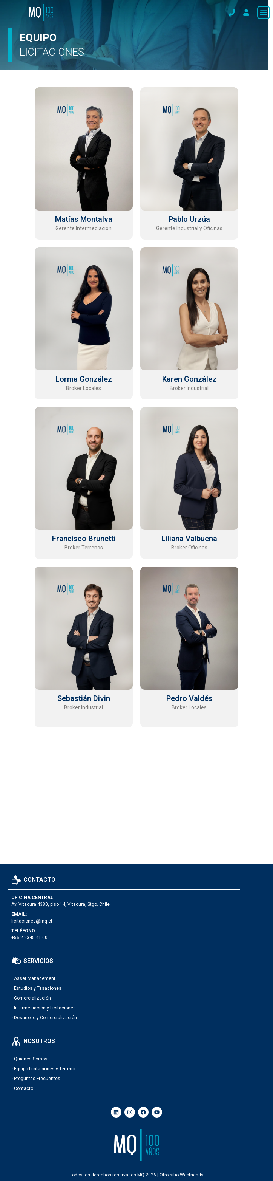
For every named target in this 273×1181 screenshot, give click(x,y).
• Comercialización (31, 998)
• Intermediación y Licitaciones (43, 1008)
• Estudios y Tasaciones (36, 988)
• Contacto (22, 1088)
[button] (263, 12)
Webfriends (192, 1175)
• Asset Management (33, 978)
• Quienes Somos (29, 1059)
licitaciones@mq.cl (31, 921)
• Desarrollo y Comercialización (44, 1017)
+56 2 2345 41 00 (29, 937)
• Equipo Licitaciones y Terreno (43, 1068)
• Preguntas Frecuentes (35, 1078)
